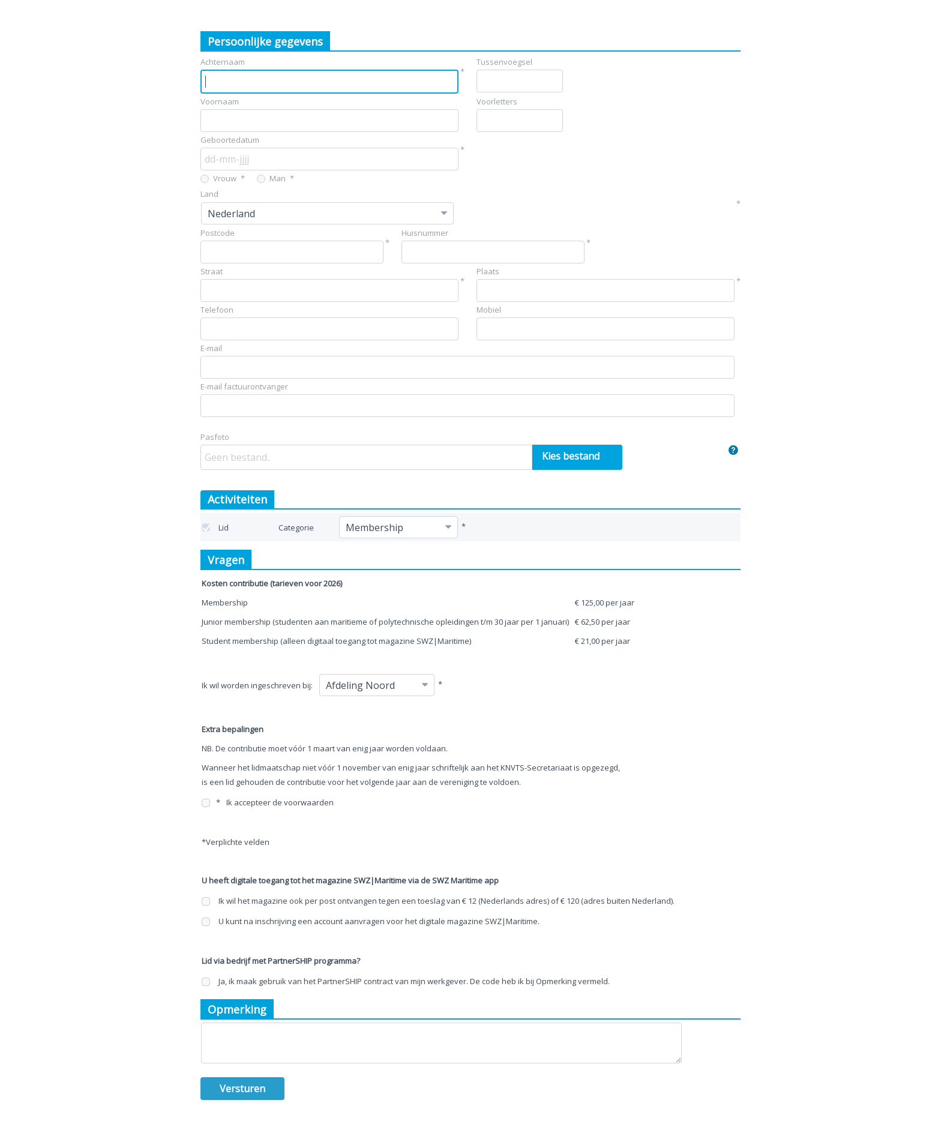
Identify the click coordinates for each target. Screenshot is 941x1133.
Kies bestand (571, 456)
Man (271, 178)
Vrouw (218, 178)
